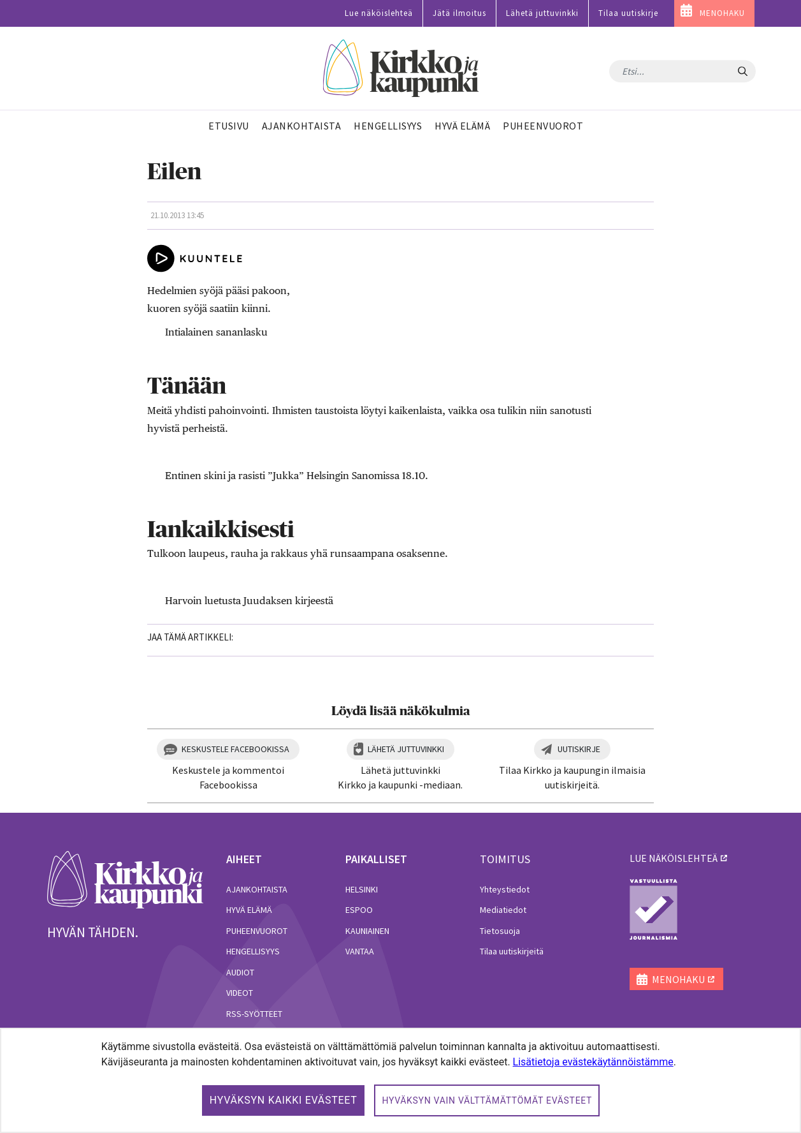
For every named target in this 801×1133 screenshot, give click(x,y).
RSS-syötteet (254, 1013)
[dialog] (400, 1080)
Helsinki (361, 889)
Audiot (240, 972)
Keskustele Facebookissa (235, 749)
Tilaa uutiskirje (628, 13)
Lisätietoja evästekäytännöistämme (593, 1062)
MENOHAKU (722, 13)
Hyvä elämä (249, 909)
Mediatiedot (503, 909)
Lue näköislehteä (379, 13)
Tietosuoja (500, 931)
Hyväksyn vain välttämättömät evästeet (487, 1100)
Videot (239, 992)
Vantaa (359, 951)
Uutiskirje (579, 749)
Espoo (359, 909)
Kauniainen (367, 931)
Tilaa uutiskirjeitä (512, 951)
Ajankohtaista (256, 889)
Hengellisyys (253, 951)
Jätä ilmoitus (459, 13)
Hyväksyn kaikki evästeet (283, 1100)
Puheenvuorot (256, 931)
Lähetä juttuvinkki (542, 13)
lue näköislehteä (674, 858)
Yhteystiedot (505, 889)
